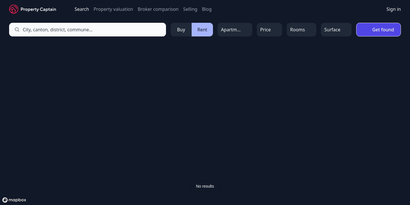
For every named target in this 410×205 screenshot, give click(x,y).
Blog (207, 9)
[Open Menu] (235, 29)
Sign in (393, 9)
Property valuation (113, 9)
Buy (181, 29)
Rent (202, 29)
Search (82, 9)
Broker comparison (158, 9)
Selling (190, 9)
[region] (205, 123)
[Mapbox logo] (14, 200)
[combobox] (94, 29)
